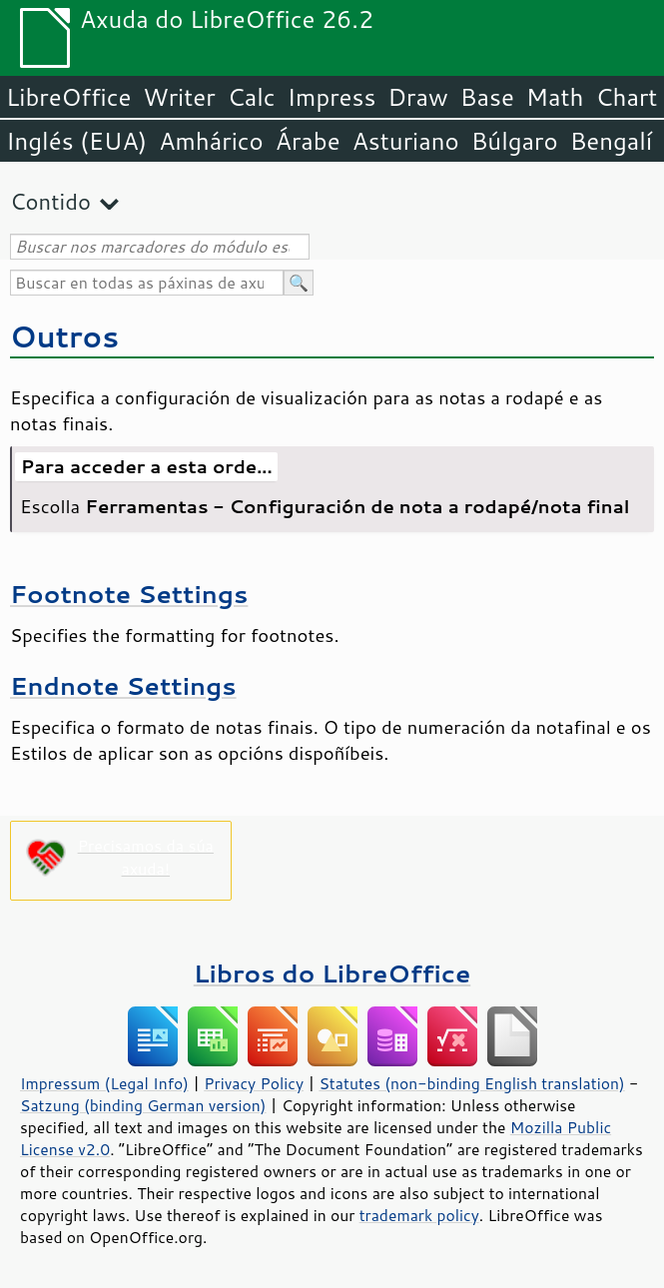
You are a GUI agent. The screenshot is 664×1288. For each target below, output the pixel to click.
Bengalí (611, 141)
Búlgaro (514, 141)
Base (487, 97)
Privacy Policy (254, 1083)
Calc (252, 97)
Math (555, 97)
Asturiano (405, 141)
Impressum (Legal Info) (104, 1083)
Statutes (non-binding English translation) (471, 1083)
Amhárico (211, 141)
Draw (417, 97)
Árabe (308, 141)
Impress (332, 97)
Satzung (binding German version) (143, 1105)
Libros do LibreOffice (332, 973)
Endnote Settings (123, 685)
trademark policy (419, 1215)
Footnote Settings (129, 593)
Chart (626, 97)
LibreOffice (68, 97)
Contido (50, 201)
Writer (179, 97)
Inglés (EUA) (76, 141)
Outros (64, 336)
